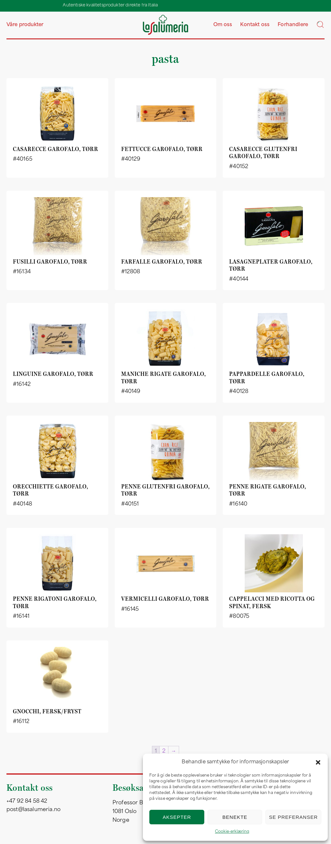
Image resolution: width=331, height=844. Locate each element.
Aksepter (177, 817)
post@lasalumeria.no (33, 809)
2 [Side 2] (164, 751)
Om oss (222, 25)
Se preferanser (293, 817)
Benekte (234, 817)
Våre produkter (24, 25)
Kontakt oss (255, 25)
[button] (318, 762)
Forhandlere (293, 25)
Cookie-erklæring (232, 832)
